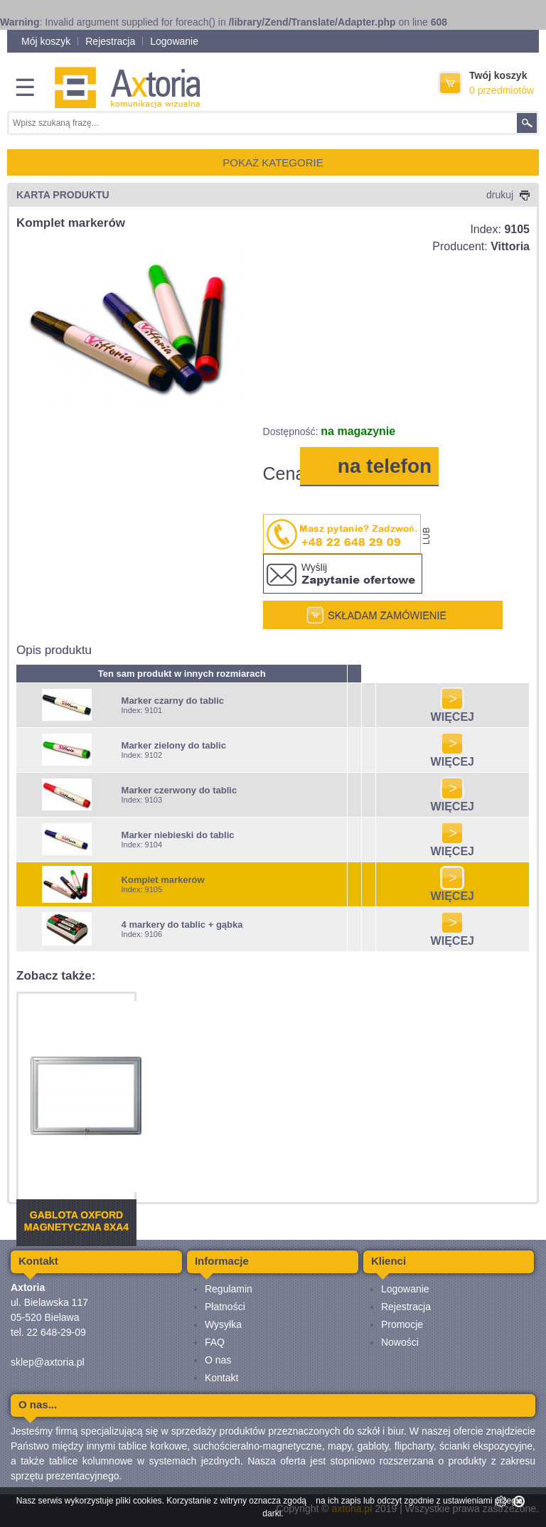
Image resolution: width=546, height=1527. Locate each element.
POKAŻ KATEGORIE (273, 162)
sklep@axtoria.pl (48, 1362)
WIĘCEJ (452, 712)
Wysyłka (223, 1324)
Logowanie (174, 41)
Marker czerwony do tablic (179, 790)
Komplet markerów (163, 879)
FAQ (215, 1342)
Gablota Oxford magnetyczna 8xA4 (76, 1221)
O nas (218, 1360)
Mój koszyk (45, 41)
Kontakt (221, 1377)
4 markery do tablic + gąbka (182, 924)
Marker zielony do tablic (174, 745)
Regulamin (228, 1289)
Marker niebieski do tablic (178, 835)
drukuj (508, 194)
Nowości (400, 1342)
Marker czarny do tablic (173, 700)
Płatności (225, 1306)
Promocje (402, 1324)
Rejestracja (110, 41)
